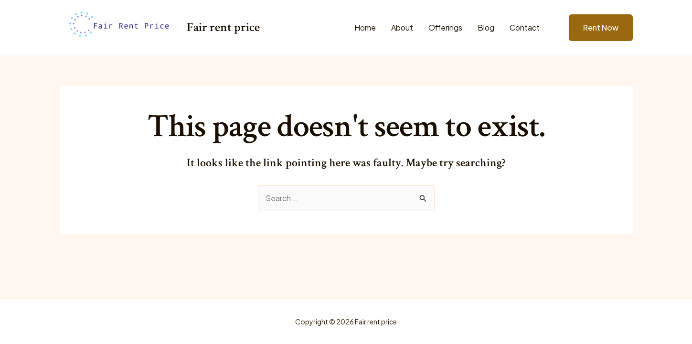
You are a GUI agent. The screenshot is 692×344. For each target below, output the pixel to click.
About (402, 27)
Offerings (445, 27)
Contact (525, 27)
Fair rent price (223, 27)
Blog (486, 27)
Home (365, 27)
